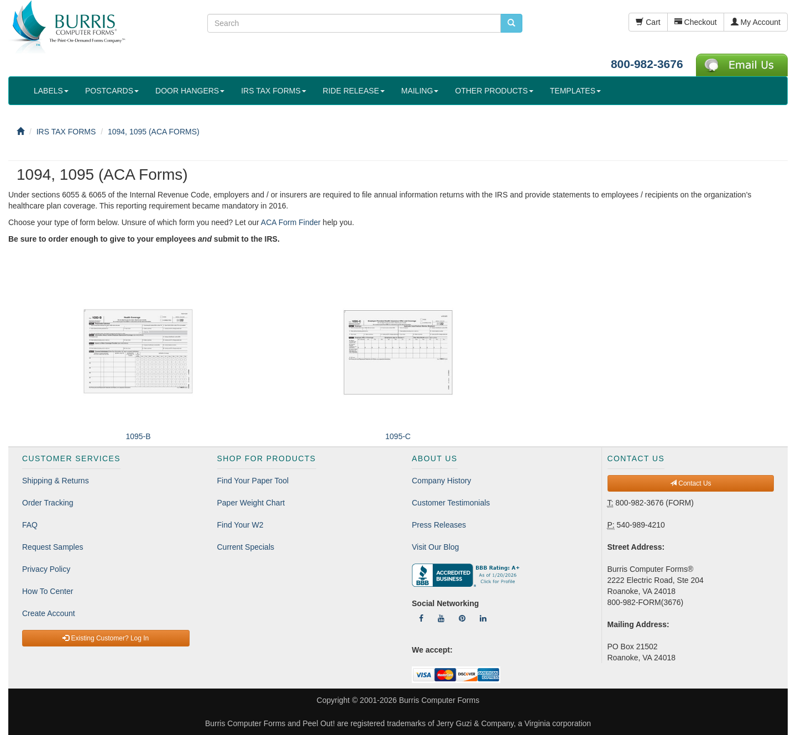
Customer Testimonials (451, 502)
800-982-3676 (647, 64)
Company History (441, 480)
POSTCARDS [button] (112, 90)
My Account (756, 22)
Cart (648, 22)
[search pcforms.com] (511, 23)
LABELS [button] (51, 90)
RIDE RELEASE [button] (354, 90)
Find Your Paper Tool (253, 480)
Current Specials (246, 547)
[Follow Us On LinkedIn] (483, 618)
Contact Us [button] (690, 483)
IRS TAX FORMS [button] (273, 90)
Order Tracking (48, 502)
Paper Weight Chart (251, 502)
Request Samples (52, 547)
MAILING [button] (420, 90)
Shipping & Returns (55, 480)
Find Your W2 (240, 524)
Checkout (695, 22)
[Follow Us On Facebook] (421, 618)
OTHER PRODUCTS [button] (494, 90)
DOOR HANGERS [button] (189, 90)
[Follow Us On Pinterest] (462, 618)
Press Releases (439, 524)
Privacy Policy (46, 569)
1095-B (137, 436)
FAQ (30, 524)
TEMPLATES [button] (575, 90)
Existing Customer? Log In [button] (105, 638)
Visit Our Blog (435, 547)
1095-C (398, 436)
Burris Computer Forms (439, 700)
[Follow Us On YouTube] (441, 618)
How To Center (47, 591)
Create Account (48, 613)
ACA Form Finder (291, 222)
